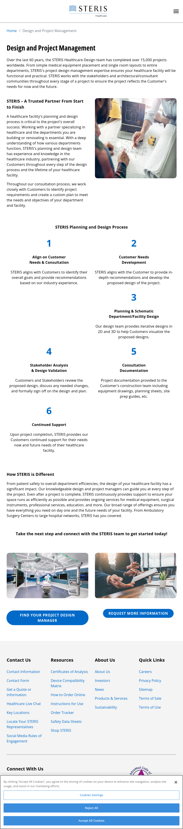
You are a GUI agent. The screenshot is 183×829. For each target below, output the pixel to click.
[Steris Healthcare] (88, 11)
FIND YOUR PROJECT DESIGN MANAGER (47, 618)
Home (12, 30)
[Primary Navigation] (176, 11)
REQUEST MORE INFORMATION (138, 613)
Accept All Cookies (91, 821)
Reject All (91, 808)
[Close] (176, 782)
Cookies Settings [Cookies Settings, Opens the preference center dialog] (91, 795)
